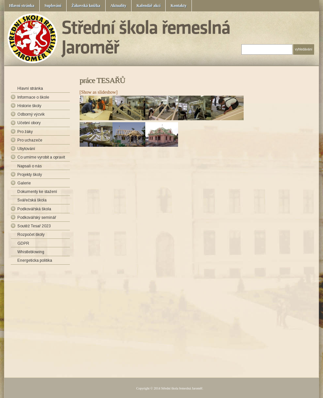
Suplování (53, 5)
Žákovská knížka (85, 5)
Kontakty (179, 5)
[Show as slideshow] (99, 92)
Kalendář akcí (148, 5)
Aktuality (119, 5)
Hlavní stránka (21, 5)
